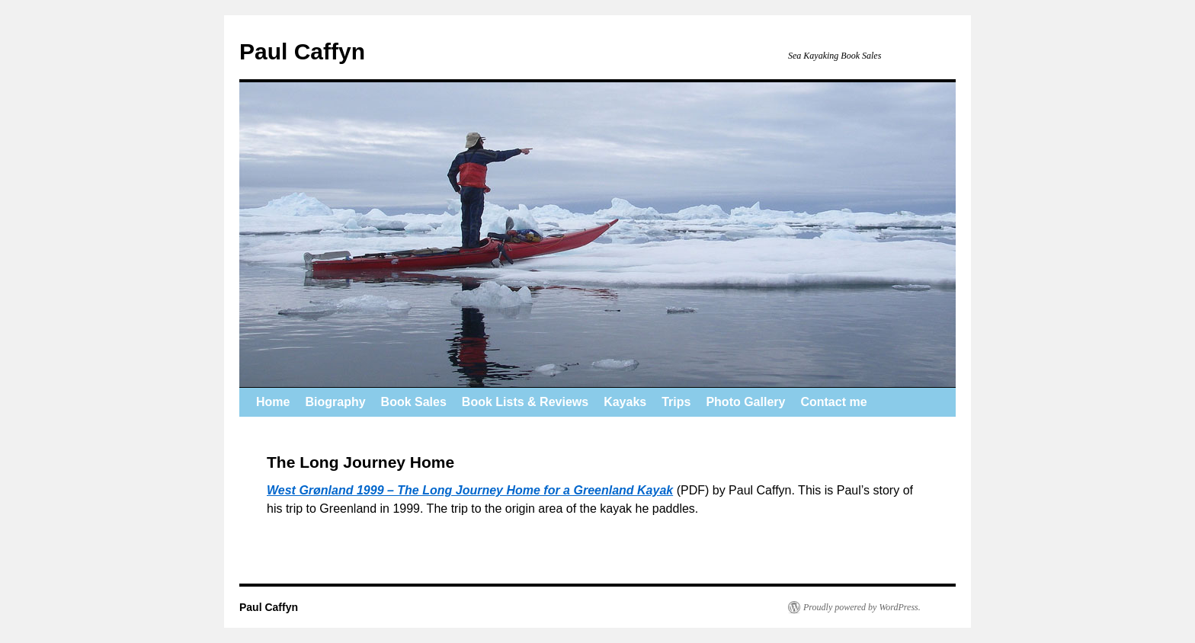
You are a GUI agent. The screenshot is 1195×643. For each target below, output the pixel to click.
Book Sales (414, 401)
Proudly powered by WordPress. (862, 607)
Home (273, 401)
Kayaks (625, 401)
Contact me (833, 401)
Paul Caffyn (302, 51)
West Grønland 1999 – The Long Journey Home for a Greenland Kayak (470, 490)
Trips (676, 401)
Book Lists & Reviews (525, 401)
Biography (335, 401)
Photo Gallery (745, 401)
